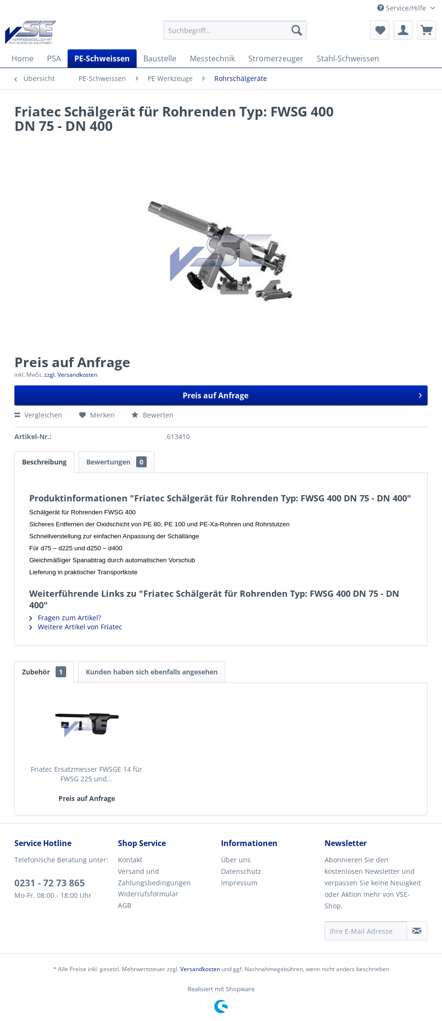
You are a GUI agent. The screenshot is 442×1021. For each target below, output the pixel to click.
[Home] (22, 58)
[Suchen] (297, 30)
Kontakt (130, 859)
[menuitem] (235, 30)
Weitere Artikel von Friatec (75, 626)
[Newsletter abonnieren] (417, 930)
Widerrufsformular (148, 893)
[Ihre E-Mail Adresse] (366, 930)
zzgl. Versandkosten (70, 375)
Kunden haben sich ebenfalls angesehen (152, 671)
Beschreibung (44, 461)
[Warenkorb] (426, 30)
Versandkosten (200, 969)
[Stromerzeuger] (276, 58)
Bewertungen (116, 461)
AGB (124, 905)
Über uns (236, 859)
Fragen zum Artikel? (65, 617)
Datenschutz (241, 871)
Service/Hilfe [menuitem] (402, 7)
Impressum (239, 882)
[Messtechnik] (212, 58)
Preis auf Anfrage (302, 394)
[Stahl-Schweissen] (348, 58)
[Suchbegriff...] (235, 30)
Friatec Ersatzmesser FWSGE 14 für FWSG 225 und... (86, 774)
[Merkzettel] (379, 30)
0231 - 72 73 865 (49, 883)
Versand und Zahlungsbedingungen (154, 877)
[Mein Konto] (403, 30)
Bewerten (152, 414)
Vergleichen (38, 414)
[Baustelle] (160, 58)
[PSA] (54, 58)
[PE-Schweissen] (102, 58)
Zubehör (44, 671)
